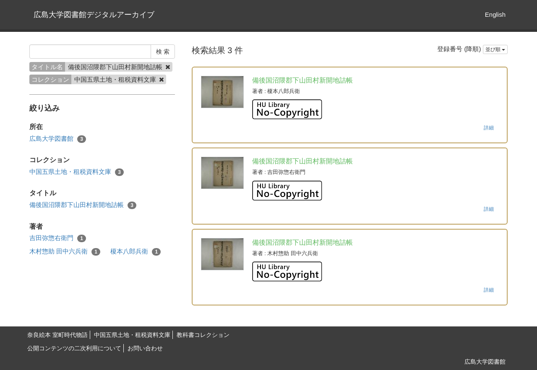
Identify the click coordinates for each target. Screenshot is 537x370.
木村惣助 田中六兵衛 (64, 252)
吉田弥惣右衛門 (57, 238)
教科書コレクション (203, 334)
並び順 (495, 49)
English (495, 14)
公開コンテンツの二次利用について (74, 348)
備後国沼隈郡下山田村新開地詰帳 (82, 205)
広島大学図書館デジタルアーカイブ (94, 14)
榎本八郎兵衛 (135, 252)
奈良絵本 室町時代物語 (57, 334)
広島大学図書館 (57, 139)
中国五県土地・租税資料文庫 (76, 172)
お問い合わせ (145, 348)
